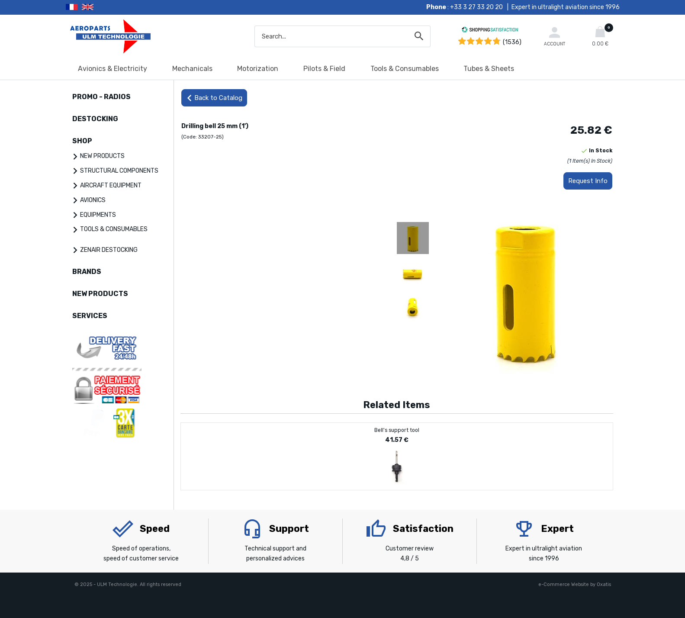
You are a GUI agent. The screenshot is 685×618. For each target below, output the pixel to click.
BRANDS (86, 271)
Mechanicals (192, 68)
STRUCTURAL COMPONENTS (119, 170)
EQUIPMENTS (98, 215)
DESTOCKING (95, 119)
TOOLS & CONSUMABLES (114, 229)
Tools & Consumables (404, 68)
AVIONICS (93, 200)
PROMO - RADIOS (101, 97)
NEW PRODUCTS (102, 156)
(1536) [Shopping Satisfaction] (512, 42)
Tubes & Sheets (488, 68)
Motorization (257, 68)
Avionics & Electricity (112, 68)
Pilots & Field (324, 68)
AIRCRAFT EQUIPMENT (111, 185)
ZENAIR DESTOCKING (109, 250)
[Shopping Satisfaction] (490, 31)
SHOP (82, 141)
